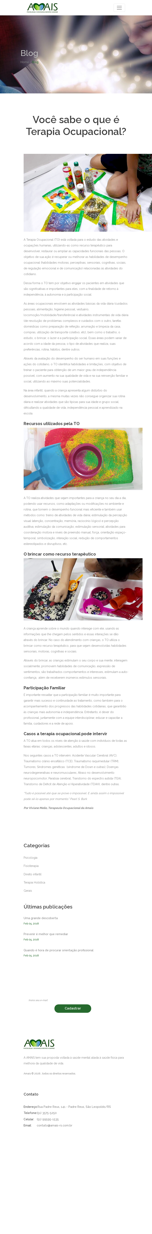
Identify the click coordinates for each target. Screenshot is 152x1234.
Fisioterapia (31, 866)
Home (25, 62)
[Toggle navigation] (119, 8)
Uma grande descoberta (41, 918)
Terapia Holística (34, 882)
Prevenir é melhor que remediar (46, 934)
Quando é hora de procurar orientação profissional (58, 950)
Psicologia (30, 857)
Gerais (28, 890)
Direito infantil (32, 874)
